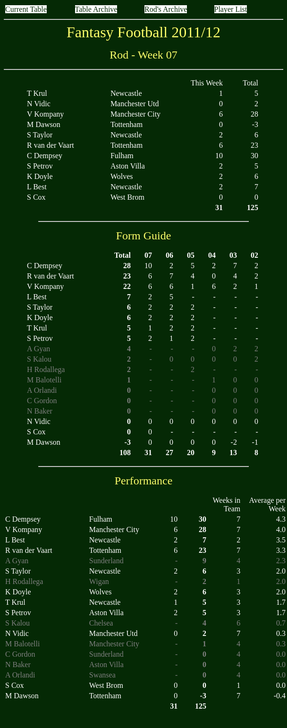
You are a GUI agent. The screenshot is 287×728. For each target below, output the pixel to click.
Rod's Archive (165, 9)
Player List (230, 9)
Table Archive (96, 9)
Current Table (26, 9)
